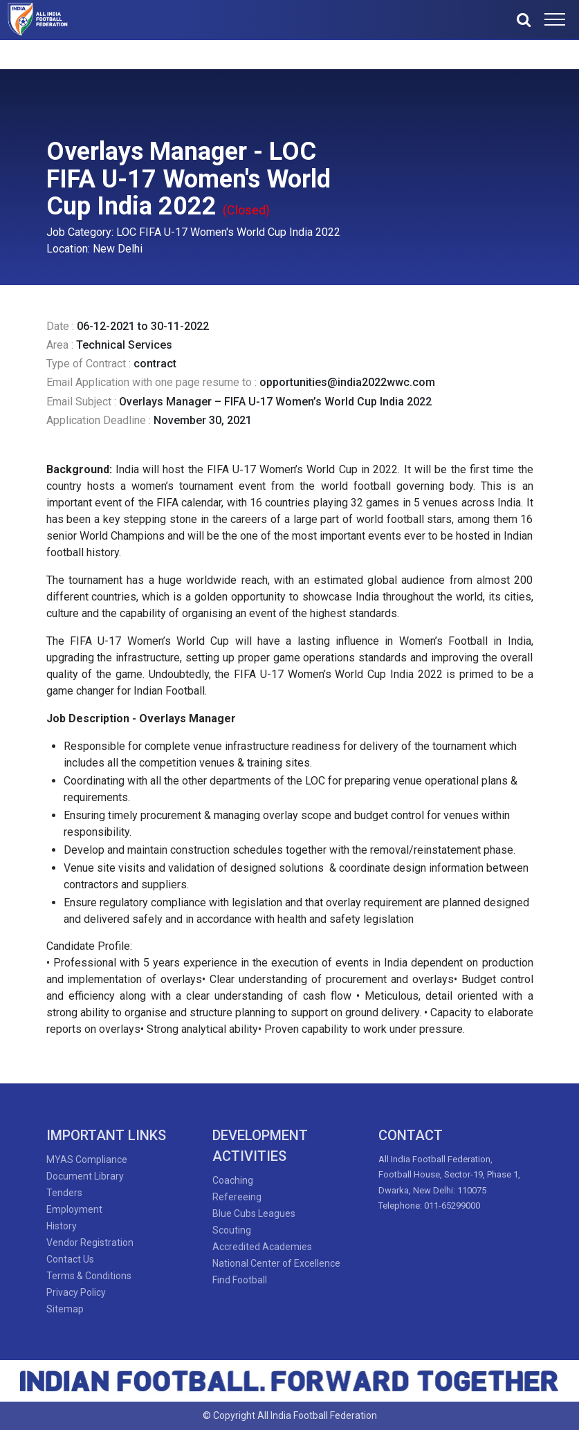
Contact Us (70, 1259)
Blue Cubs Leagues (253, 1213)
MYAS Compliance (86, 1159)
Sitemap (65, 1308)
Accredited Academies (262, 1246)
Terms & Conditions (88, 1275)
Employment (74, 1209)
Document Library (85, 1176)
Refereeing (236, 1196)
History (61, 1225)
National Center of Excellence (276, 1263)
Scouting (231, 1230)
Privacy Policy (76, 1292)
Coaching (232, 1180)
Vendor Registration (90, 1242)
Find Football (239, 1279)
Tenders (64, 1192)
